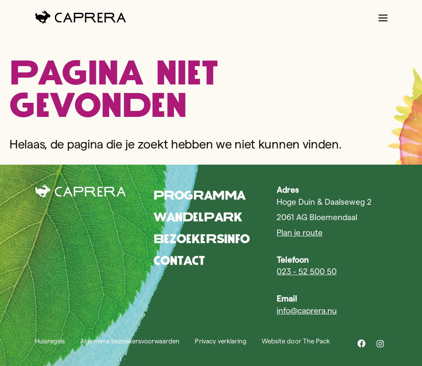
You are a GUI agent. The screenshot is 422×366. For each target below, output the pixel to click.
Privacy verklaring (220, 341)
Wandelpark (197, 216)
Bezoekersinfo (201, 238)
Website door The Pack (296, 341)
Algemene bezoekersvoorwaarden (129, 341)
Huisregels (50, 341)
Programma (199, 195)
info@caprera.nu (307, 310)
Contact (179, 260)
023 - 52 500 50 (307, 271)
